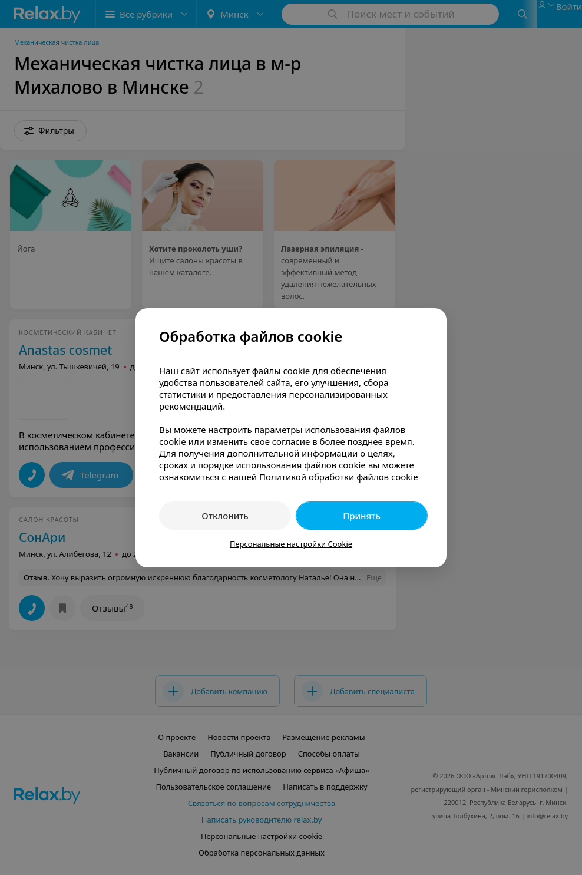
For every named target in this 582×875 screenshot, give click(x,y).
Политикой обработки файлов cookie (338, 477)
